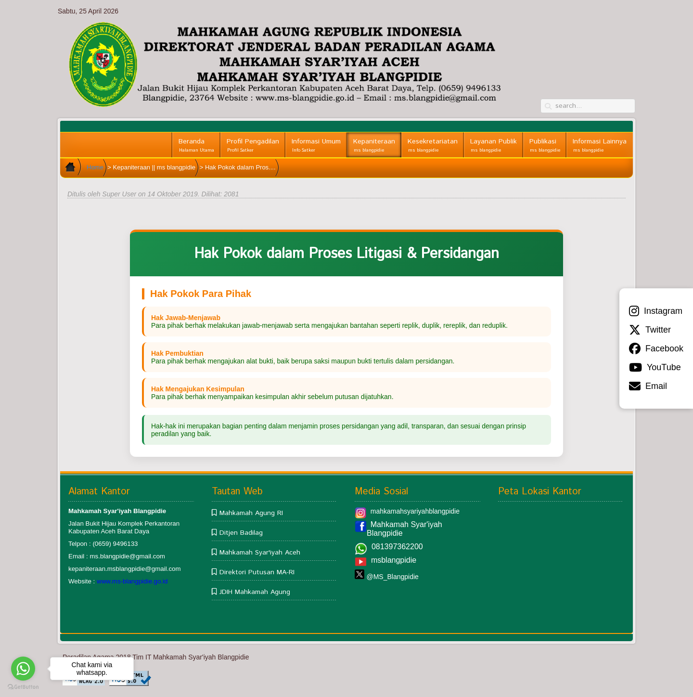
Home (95, 167)
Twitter (650, 330)
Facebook (656, 348)
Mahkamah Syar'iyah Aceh (259, 552)
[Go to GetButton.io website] (23, 687)
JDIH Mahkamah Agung (254, 592)
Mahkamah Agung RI (251, 513)
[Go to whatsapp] (23, 669)
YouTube (655, 367)
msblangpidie (393, 560)
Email (648, 386)
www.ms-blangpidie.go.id (132, 581)
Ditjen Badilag (241, 533)
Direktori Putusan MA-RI (257, 572)
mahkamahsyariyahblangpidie (415, 511)
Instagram (655, 311)
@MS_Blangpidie (392, 577)
